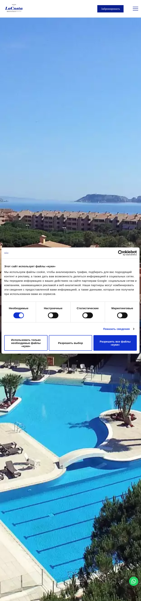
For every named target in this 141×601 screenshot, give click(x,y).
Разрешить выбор (70, 343)
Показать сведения (116, 328)
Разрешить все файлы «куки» (115, 343)
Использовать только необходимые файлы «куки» (26, 343)
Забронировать (110, 8)
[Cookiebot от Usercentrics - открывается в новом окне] (121, 253)
